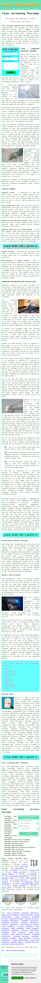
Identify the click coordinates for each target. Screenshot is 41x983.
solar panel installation (18, 876)
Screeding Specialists (10, 920)
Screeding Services (10, 922)
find (7, 766)
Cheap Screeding (22, 917)
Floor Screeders (8, 926)
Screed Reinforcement (20, 940)
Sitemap (2, 966)
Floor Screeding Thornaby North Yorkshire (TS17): (20, 25)
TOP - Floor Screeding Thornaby (13, 950)
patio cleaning (31, 878)
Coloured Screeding (16, 918)
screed (10, 113)
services (18, 526)
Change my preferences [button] (30, 977)
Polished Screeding (26, 915)
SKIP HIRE (24, 866)
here (27, 805)
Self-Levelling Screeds (30, 924)
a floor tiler (34, 870)
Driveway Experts (16, 942)
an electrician (17, 868)
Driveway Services (32, 942)
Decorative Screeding (10, 930)
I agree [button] (14, 977)
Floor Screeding (13, 913)
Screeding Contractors (30, 913)
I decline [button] (20, 977)
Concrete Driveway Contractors (13, 944)
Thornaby (33, 499)
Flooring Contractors (30, 922)
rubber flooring (19, 872)
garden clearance (19, 885)
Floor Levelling (18, 932)
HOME (14, 9)
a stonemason (32, 874)
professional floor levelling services (24, 731)
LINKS (18, 9)
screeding (15, 522)
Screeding (5, 932)
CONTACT (29, 9)
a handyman (13, 870)
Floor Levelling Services (20, 934)
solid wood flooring (18, 880)
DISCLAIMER (36, 9)
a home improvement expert (29, 884)
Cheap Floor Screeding (10, 915)
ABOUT (23, 9)
